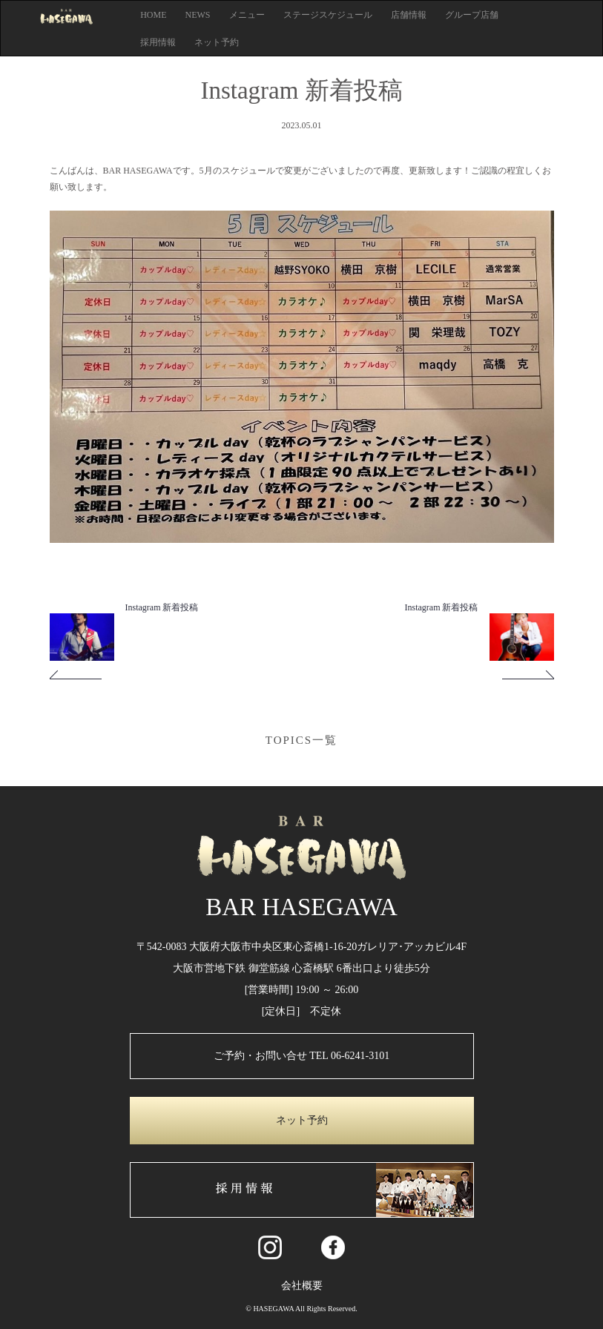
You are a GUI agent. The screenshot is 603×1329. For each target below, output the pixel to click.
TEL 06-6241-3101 (349, 1055)
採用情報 (158, 42)
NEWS (198, 15)
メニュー (247, 15)
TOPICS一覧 (301, 740)
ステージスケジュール (327, 15)
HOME (153, 15)
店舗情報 (408, 15)
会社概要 (302, 1285)
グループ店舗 (471, 15)
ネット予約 (216, 42)
